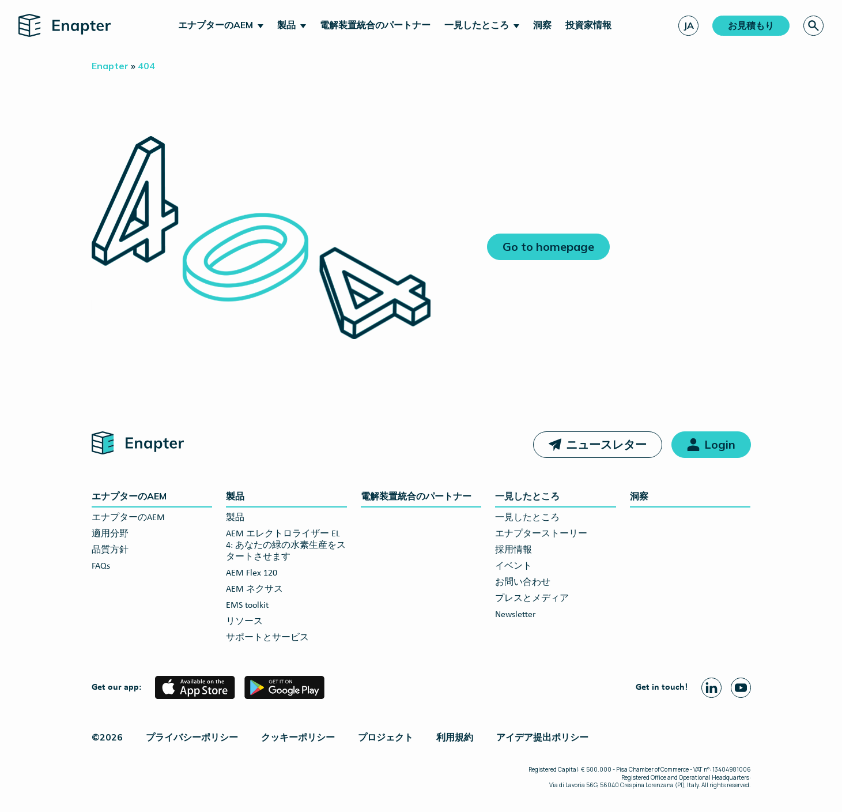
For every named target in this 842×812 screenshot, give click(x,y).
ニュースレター (606, 444)
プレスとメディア (532, 598)
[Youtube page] (741, 688)
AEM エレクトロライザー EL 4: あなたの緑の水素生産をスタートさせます (286, 545)
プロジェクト (385, 737)
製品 (286, 25)
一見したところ (476, 25)
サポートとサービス (267, 637)
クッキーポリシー (298, 737)
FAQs (101, 566)
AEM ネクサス (254, 589)
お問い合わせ (522, 582)
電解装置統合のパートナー (375, 25)
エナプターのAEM (215, 25)
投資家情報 (588, 25)
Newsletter (515, 614)
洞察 (542, 25)
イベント (513, 566)
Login (719, 444)
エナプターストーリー (541, 534)
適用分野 (110, 534)
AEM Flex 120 (251, 573)
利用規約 (454, 737)
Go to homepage (548, 246)
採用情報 (513, 550)
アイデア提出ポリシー (542, 737)
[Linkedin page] (711, 688)
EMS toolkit (247, 605)
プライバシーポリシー (192, 737)
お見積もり (751, 25)
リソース (244, 621)
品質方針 (110, 550)
